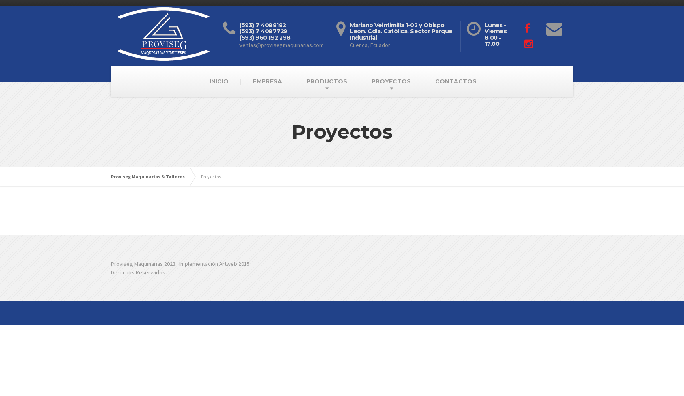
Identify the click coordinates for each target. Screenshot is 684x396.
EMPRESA (267, 81)
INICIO (219, 81)
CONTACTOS (456, 81)
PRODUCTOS (326, 81)
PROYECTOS (391, 81)
